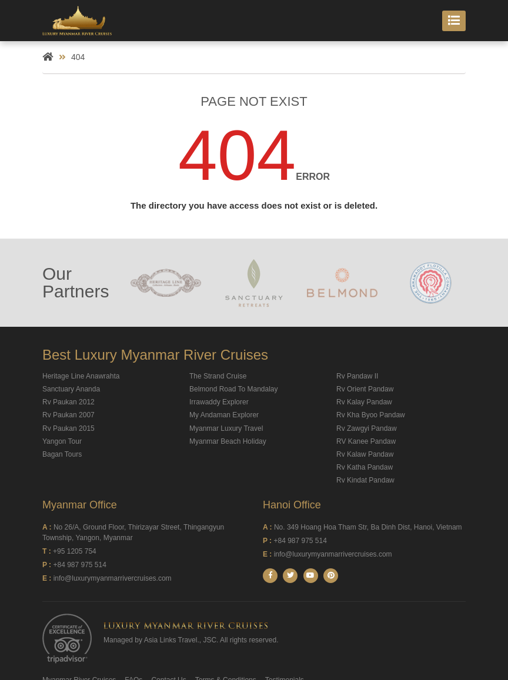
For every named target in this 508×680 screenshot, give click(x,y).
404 (78, 57)
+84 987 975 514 (79, 565)
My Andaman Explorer (224, 415)
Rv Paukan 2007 (68, 415)
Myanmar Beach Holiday (227, 441)
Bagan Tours (62, 454)
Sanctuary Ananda (71, 389)
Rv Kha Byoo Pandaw (370, 415)
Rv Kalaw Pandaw (364, 454)
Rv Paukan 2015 (68, 428)
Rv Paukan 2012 (68, 402)
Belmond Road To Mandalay (233, 389)
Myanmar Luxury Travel (226, 428)
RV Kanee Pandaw (366, 441)
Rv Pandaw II (357, 376)
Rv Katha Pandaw (364, 467)
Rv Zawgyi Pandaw (366, 428)
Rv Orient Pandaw (364, 389)
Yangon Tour (62, 441)
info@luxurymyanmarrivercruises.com (113, 578)
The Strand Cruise (217, 376)
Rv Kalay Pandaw (364, 402)
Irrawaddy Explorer (219, 402)
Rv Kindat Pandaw (365, 480)
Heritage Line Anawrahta (80, 376)
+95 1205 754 (74, 551)
